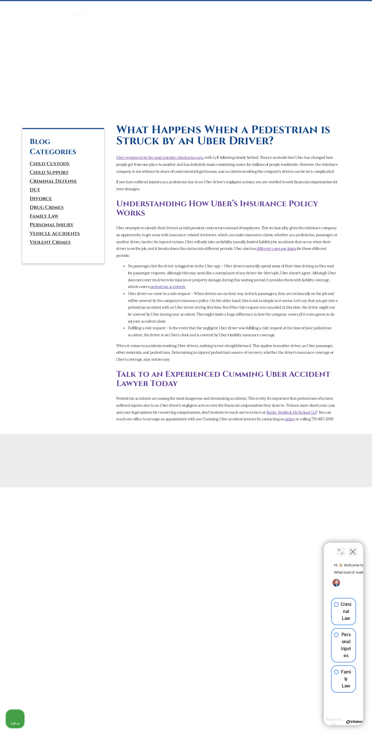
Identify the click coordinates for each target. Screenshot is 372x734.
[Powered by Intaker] (322, 722)
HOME (79, 8)
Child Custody (50, 164)
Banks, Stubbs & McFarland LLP (292, 412)
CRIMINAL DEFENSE (109, 8)
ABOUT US (306, 8)
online (290, 419)
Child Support (49, 172)
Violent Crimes (50, 242)
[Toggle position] (340, 548)
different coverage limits (276, 248)
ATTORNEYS (280, 8)
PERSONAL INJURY (218, 8)
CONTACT (332, 8)
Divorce (41, 199)
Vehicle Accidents (55, 234)
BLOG (352, 8)
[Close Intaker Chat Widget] (352, 548)
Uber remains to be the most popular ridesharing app (159, 157)
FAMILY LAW (158, 8)
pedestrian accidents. (168, 286)
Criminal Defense (53, 181)
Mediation (185, 8)
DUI (137, 8)
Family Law (44, 216)
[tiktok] (58, 109)
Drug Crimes (47, 207)
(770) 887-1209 (52, 83)
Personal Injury (52, 225)
